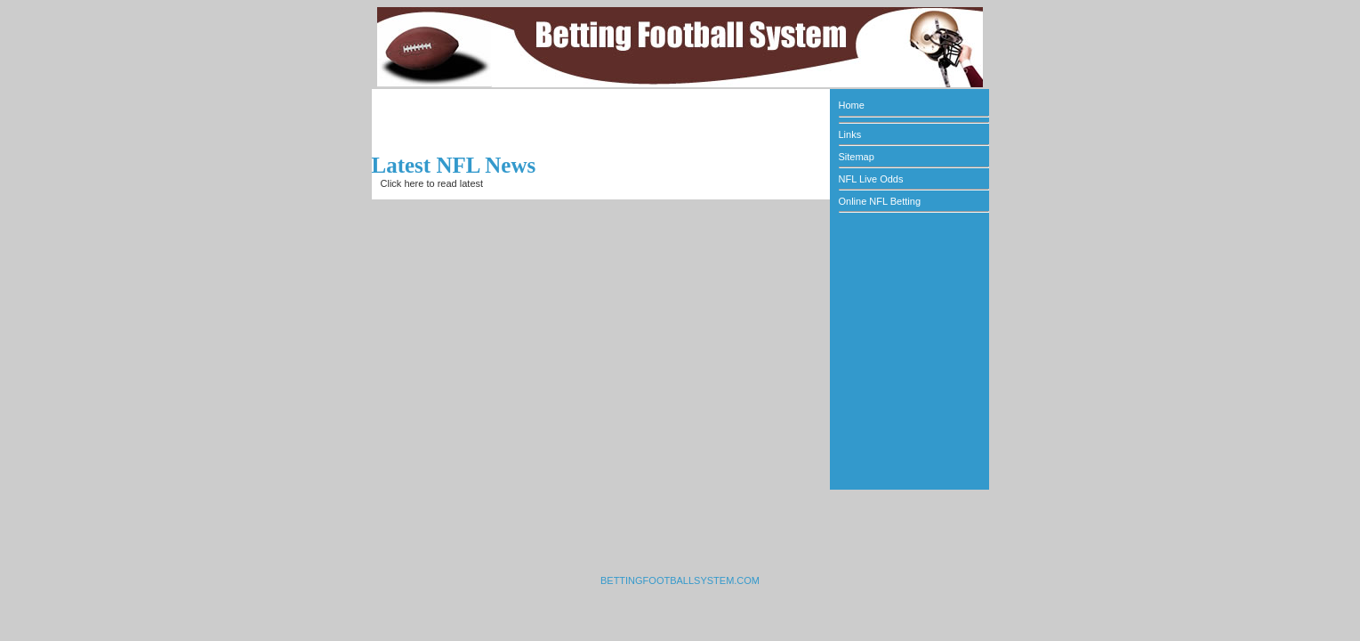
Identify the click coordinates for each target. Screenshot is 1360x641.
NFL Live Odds (871, 179)
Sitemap (856, 156)
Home (852, 105)
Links (850, 134)
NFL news (507, 183)
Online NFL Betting (880, 201)
